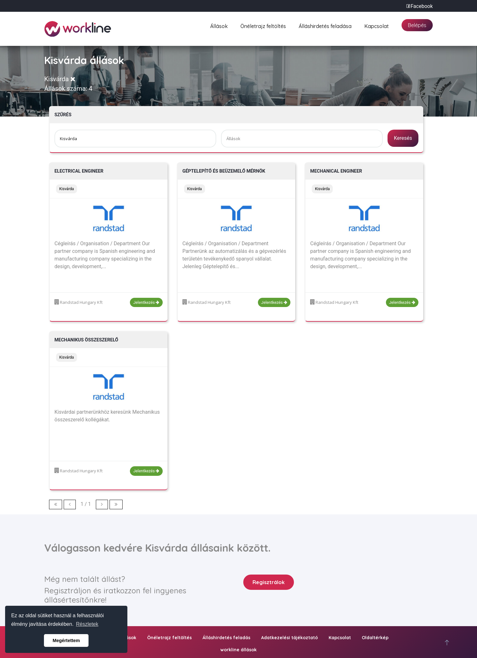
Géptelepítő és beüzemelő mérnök (223, 171)
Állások (219, 25)
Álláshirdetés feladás (226, 637)
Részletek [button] (87, 624)
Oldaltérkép (375, 637)
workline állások (238, 650)
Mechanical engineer (336, 171)
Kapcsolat (376, 25)
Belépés (417, 25)
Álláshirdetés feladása (325, 25)
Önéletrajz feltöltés (263, 25)
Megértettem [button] (66, 640)
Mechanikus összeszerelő (86, 340)
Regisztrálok (269, 582)
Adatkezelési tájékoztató (289, 637)
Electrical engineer (78, 171)
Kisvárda (59, 79)
